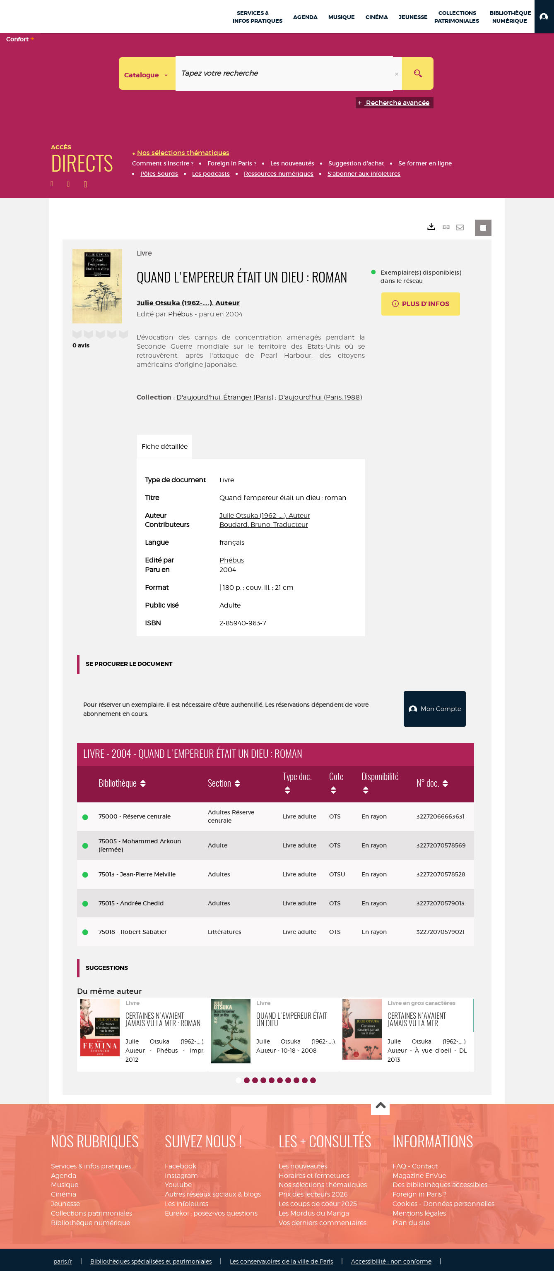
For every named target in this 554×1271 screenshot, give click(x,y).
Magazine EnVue (419, 1172)
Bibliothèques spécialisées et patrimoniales (151, 1257)
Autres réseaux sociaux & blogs (213, 1191)
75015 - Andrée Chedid (131, 900)
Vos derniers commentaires (322, 1219)
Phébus (180, 314)
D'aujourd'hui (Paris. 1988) (320, 397)
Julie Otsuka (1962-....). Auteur (188, 303)
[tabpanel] (250, 552)
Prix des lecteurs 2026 (313, 1191)
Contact (425, 1163)
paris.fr (62, 1257)
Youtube (178, 1181)
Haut (380, 1103)
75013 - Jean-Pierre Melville (137, 871)
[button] (544, 16)
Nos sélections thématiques (323, 1181)
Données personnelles (458, 1200)
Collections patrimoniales (91, 1210)
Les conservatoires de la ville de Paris (281, 1257)
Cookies (405, 1200)
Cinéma (63, 1191)
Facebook (180, 1163)
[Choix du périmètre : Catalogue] (147, 73)
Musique (64, 1181)
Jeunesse (65, 1200)
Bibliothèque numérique (90, 1219)
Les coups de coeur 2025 (318, 1200)
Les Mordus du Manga (314, 1210)
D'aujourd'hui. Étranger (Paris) (224, 397)
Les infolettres (186, 1200)
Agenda (63, 1172)
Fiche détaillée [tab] (165, 446)
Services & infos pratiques (91, 1163)
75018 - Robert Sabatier (133, 928)
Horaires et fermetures (314, 1172)
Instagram (181, 1172)
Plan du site (411, 1219)
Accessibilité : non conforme (391, 1257)
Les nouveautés (303, 1163)
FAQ (399, 1163)
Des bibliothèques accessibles (440, 1181)
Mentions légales (419, 1210)
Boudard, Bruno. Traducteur (263, 525)
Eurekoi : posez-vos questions (211, 1210)
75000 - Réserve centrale (135, 813)
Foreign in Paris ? (419, 1191)
